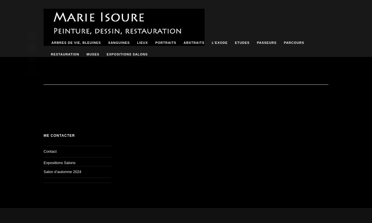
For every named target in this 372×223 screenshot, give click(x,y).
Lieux (142, 42)
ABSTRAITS (194, 42)
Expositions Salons (127, 54)
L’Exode (220, 42)
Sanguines (119, 42)
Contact (50, 151)
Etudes (242, 42)
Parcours (294, 42)
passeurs (267, 42)
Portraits (165, 42)
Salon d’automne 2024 (62, 172)
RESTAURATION (65, 54)
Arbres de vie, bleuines (76, 42)
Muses (93, 54)
